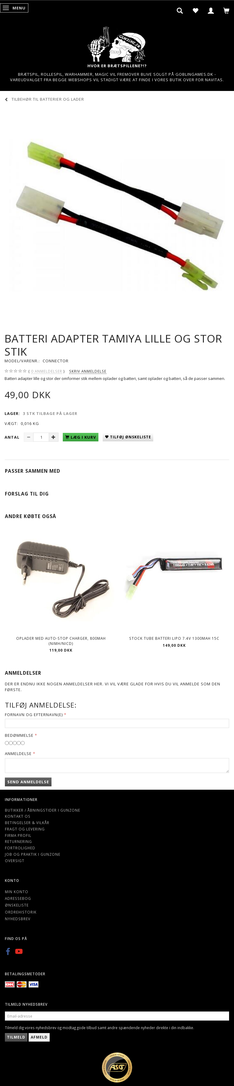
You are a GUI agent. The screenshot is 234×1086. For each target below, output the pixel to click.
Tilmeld (16, 1037)
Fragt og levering (25, 829)
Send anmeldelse (28, 782)
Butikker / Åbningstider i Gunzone (42, 810)
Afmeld (39, 1037)
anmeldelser (46, 371)
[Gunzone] (117, 43)
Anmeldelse (18, 753)
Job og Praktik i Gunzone (32, 854)
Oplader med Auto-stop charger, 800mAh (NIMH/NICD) (61, 641)
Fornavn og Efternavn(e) (34, 714)
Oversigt (14, 860)
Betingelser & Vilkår (27, 822)
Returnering (18, 841)
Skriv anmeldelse (87, 371)
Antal (13, 437)
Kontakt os (17, 816)
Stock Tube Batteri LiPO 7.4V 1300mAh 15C (174, 638)
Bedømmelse (19, 735)
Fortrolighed (20, 847)
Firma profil (18, 835)
